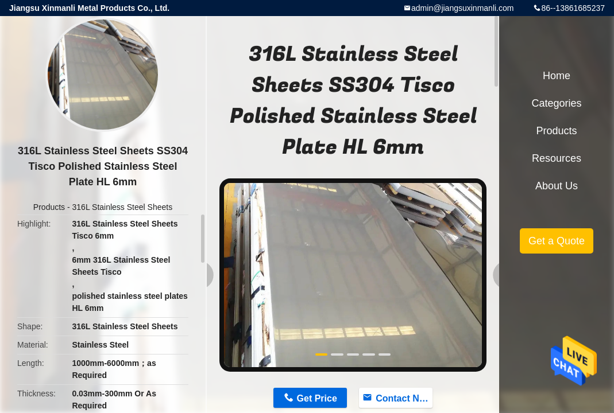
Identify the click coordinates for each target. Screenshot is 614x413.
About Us (556, 186)
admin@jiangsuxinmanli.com (462, 8)
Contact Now (404, 398)
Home (556, 75)
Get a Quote (556, 241)
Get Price (317, 398)
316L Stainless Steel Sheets (122, 207)
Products (49, 207)
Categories (556, 103)
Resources (556, 158)
